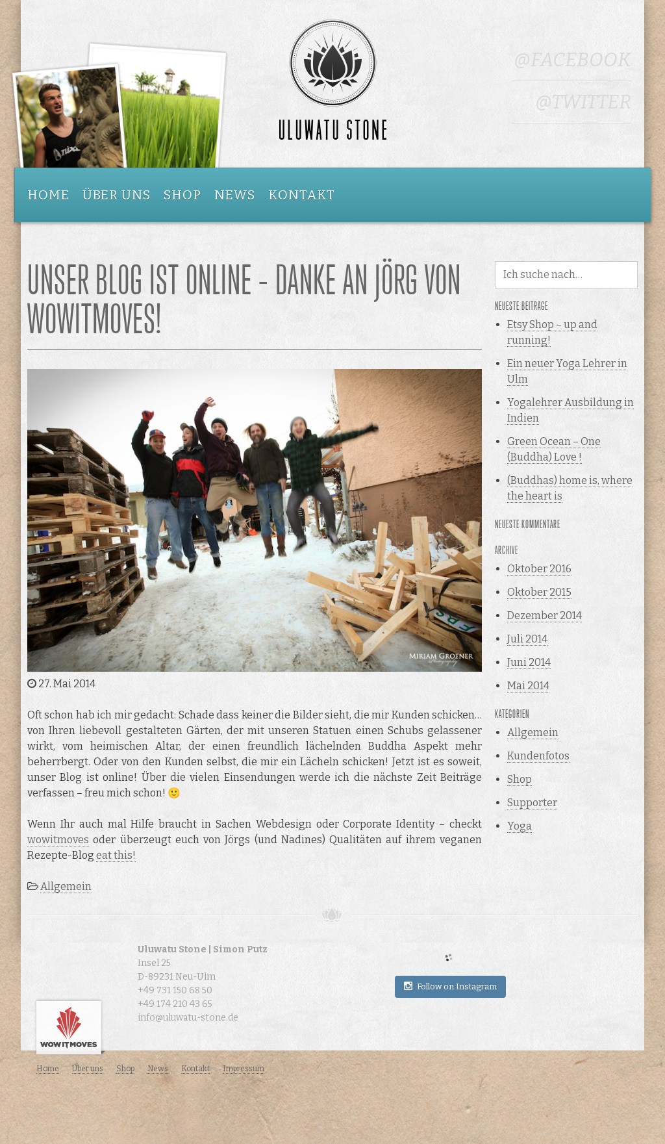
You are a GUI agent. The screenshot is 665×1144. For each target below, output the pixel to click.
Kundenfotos (538, 756)
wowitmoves (58, 839)
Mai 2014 (528, 686)
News (234, 195)
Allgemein (66, 886)
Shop (182, 195)
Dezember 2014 (544, 615)
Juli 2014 (527, 639)
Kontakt (301, 195)
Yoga (519, 826)
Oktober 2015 (539, 592)
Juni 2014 (529, 662)
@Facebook (572, 59)
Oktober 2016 (539, 569)
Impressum (243, 1068)
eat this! (116, 855)
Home (48, 195)
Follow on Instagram (450, 986)
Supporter (532, 802)
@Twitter (583, 102)
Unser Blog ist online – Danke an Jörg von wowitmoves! (244, 299)
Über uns (116, 195)
